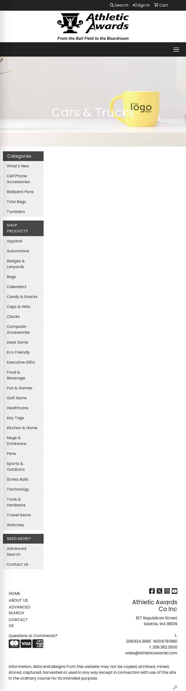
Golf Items (17, 398)
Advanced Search (16, 551)
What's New (18, 166)
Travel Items (19, 515)
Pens (11, 453)
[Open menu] (176, 49)
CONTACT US (18, 622)
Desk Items (17, 342)
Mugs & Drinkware (16, 440)
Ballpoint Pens (20, 192)
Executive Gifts (21, 362)
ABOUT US (18, 600)
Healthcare (17, 408)
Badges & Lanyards (16, 264)
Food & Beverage (16, 375)
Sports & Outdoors (16, 466)
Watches (15, 525)
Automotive (18, 251)
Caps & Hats (18, 306)
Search (119, 5)
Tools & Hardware (16, 502)
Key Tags (15, 418)
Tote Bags (16, 202)
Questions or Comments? (33, 636)
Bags (11, 277)
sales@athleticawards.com (151, 653)
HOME (14, 593)
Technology (18, 489)
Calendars (16, 287)
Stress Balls (17, 479)
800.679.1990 (165, 641)
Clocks (13, 316)
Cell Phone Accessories (18, 179)
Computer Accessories (18, 329)
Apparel (14, 241)
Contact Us (17, 564)
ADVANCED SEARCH (19, 610)
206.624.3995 (138, 641)
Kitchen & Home (22, 428)
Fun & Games (19, 388)
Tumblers (16, 211)
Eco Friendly (18, 352)
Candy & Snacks (22, 296)
